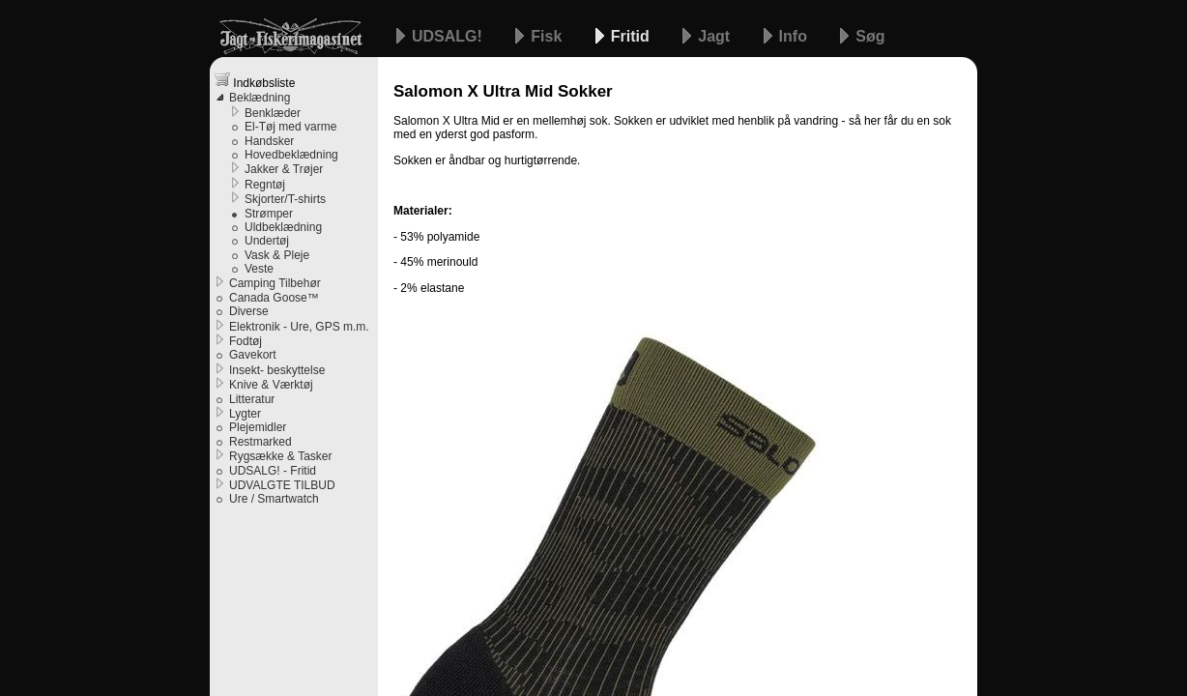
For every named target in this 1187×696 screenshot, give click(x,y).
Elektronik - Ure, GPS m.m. (299, 327)
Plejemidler (257, 427)
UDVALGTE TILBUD (282, 485)
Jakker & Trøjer (284, 169)
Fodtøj (245, 341)
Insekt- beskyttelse (277, 370)
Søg (869, 36)
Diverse (249, 311)
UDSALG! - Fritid (272, 471)
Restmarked (260, 442)
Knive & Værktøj (271, 385)
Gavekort (252, 355)
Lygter (245, 413)
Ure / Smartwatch (274, 499)
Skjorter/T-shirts (285, 199)
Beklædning (259, 97)
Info (795, 36)
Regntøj (265, 184)
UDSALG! (449, 36)
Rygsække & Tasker (280, 456)
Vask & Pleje (277, 255)
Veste (259, 269)
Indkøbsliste (255, 81)
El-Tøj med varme (290, 126)
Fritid (632, 36)
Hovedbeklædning (291, 154)
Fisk (548, 36)
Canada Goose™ (274, 297)
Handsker (269, 141)
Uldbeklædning (283, 227)
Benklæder (273, 113)
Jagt (716, 36)
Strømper (269, 213)
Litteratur (252, 399)
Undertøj (267, 240)
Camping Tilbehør (275, 283)
